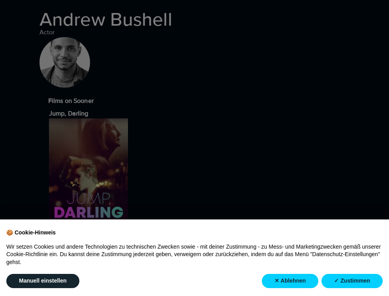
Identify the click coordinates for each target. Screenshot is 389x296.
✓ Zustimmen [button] (352, 281)
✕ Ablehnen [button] (290, 281)
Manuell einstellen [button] (43, 281)
